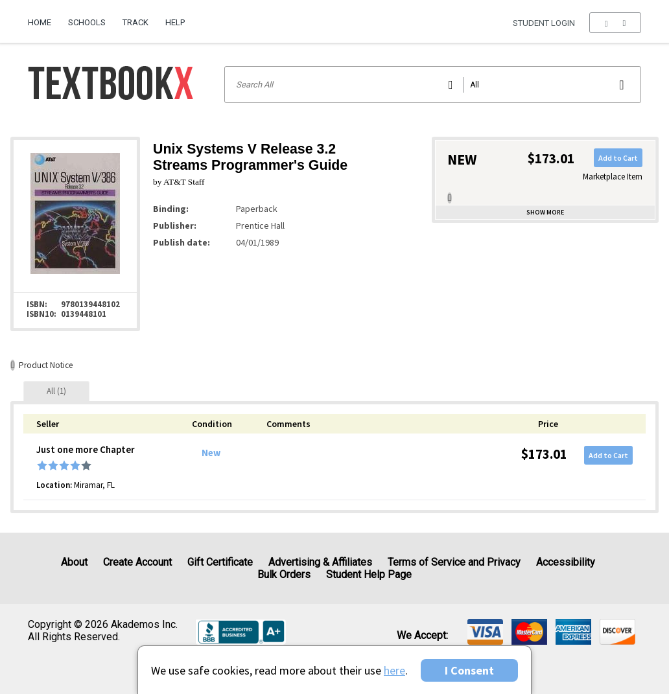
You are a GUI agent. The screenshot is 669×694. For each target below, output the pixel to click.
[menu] (614, 22)
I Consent (469, 670)
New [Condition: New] (211, 453)
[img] (485, 632)
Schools (87, 22)
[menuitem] (44, 17)
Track (135, 22)
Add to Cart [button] (618, 158)
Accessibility (565, 562)
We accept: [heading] (422, 636)
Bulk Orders (284, 574)
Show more (545, 212)
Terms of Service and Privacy (454, 562)
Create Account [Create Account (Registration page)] (137, 562)
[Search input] (432, 84)
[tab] (56, 391)
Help (175, 22)
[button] (614, 22)
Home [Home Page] (39, 22)
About (74, 562)
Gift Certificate (220, 562)
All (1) (56, 391)
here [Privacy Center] (394, 670)
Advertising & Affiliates (320, 562)
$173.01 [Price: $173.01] (544, 454)
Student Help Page (369, 574)
